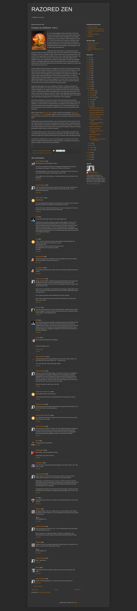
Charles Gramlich (40, 185)
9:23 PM (38, 410)
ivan (37, 239)
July (91, 101)
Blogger (75, 602)
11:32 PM (38, 583)
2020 (89, 66)
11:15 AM (38, 521)
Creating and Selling (94, 128)
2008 (89, 155)
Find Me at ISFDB (92, 27)
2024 (89, 57)
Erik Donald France (41, 356)
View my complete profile (93, 183)
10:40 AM (38, 503)
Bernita (38, 567)
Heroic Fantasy (39, 153)
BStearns (38, 509)
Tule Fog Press (92, 45)
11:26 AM (38, 537)
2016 (89, 75)
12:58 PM (38, 573)
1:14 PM (38, 351)
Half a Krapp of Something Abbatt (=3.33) (96, 123)
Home (56, 589)
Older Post (77, 589)
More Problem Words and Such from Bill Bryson (97, 139)
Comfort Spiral (39, 349)
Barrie (37, 440)
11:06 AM (38, 251)
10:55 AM (38, 211)
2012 (89, 84)
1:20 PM (38, 386)
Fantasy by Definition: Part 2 (96, 112)
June (91, 104)
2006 (89, 159)
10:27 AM (38, 180)
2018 (89, 70)
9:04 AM (38, 468)
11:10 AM (38, 262)
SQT (37, 216)
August (92, 99)
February (92, 147)
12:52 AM (38, 435)
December (92, 90)
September (93, 97)
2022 (89, 62)
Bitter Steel (92, 136)
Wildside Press (92, 47)
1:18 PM (38, 365)
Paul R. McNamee (40, 161)
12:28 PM (38, 315)
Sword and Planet (47, 153)
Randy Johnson (40, 197)
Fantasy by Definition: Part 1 (96, 114)
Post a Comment (38, 586)
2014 (89, 79)
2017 (89, 73)
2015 (89, 77)
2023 (89, 59)
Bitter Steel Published (94, 117)
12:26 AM (38, 421)
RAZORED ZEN (51, 9)
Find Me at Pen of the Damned (96, 29)
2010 (89, 88)
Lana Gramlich (40, 256)
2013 (89, 82)
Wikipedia (90, 36)
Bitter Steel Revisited (94, 134)
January (92, 149)
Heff (37, 497)
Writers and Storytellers (95, 126)
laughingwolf (39, 462)
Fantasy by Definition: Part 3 (96, 110)
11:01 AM (38, 234)
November (92, 92)
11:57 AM (38, 302)
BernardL (38, 307)
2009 (89, 152)
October (92, 95)
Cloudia (38, 337)
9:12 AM (38, 492)
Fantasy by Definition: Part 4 (96, 108)
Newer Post (35, 589)
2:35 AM (38, 445)
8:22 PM (38, 562)
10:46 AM (38, 192)
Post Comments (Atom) (44, 592)
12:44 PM (38, 332)
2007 (89, 157)
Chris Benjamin (40, 450)
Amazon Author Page (93, 43)
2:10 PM (38, 399)
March (91, 145)
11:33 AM (38, 553)
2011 (89, 86)
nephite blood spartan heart (43, 391)
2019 (89, 68)
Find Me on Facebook (93, 34)
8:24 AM (38, 457)
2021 (89, 64)
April (91, 143)
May (91, 106)
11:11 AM (38, 273)
